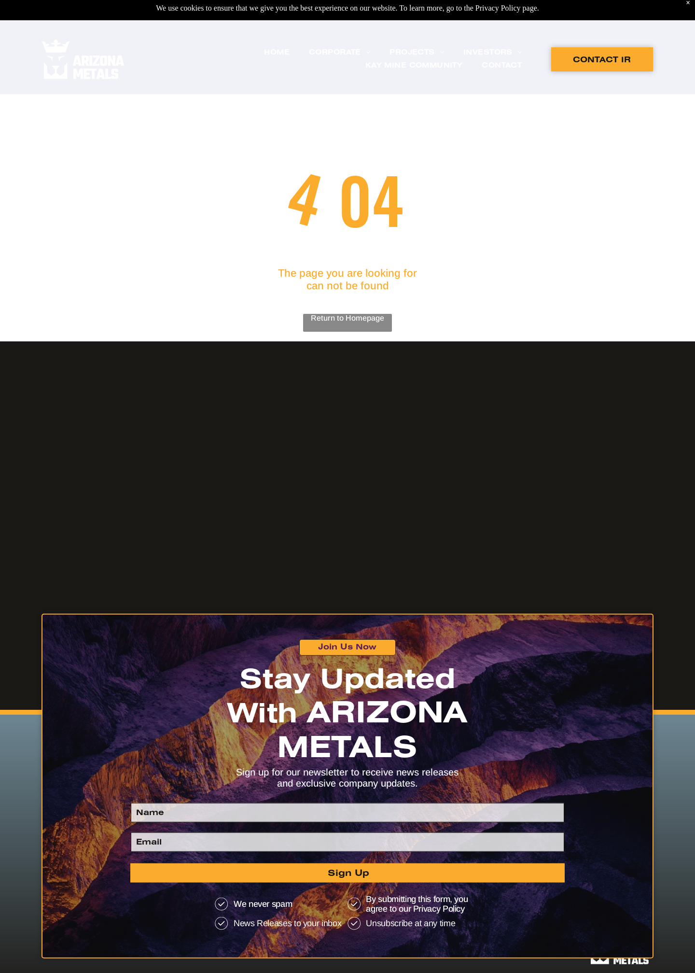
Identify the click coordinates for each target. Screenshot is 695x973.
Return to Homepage (347, 318)
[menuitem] (276, 28)
